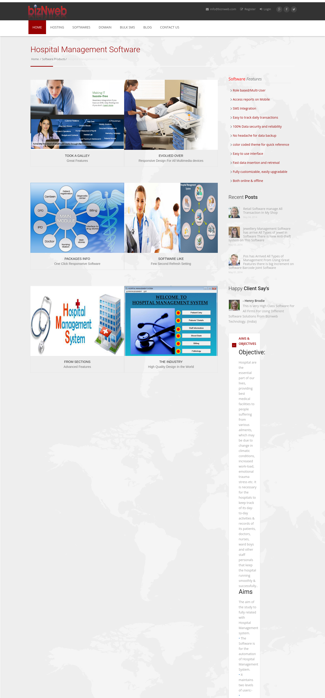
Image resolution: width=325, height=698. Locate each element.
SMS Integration (243, 108)
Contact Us (169, 27)
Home (37, 27)
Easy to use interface (246, 153)
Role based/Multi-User (248, 90)
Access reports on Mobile (250, 99)
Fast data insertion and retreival (255, 162)
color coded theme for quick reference (259, 144)
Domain (105, 27)
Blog (147, 27)
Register (247, 9)
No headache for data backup (253, 135)
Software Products (53, 59)
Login (265, 9)
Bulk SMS (127, 27)
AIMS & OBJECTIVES (247, 341)
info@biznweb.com (221, 9)
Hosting (57, 27)
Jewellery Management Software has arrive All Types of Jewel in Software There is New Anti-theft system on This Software (260, 234)
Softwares (81, 27)
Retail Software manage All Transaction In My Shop (263, 210)
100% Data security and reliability (256, 126)
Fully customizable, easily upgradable (259, 171)
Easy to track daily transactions (254, 117)
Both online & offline (246, 181)
